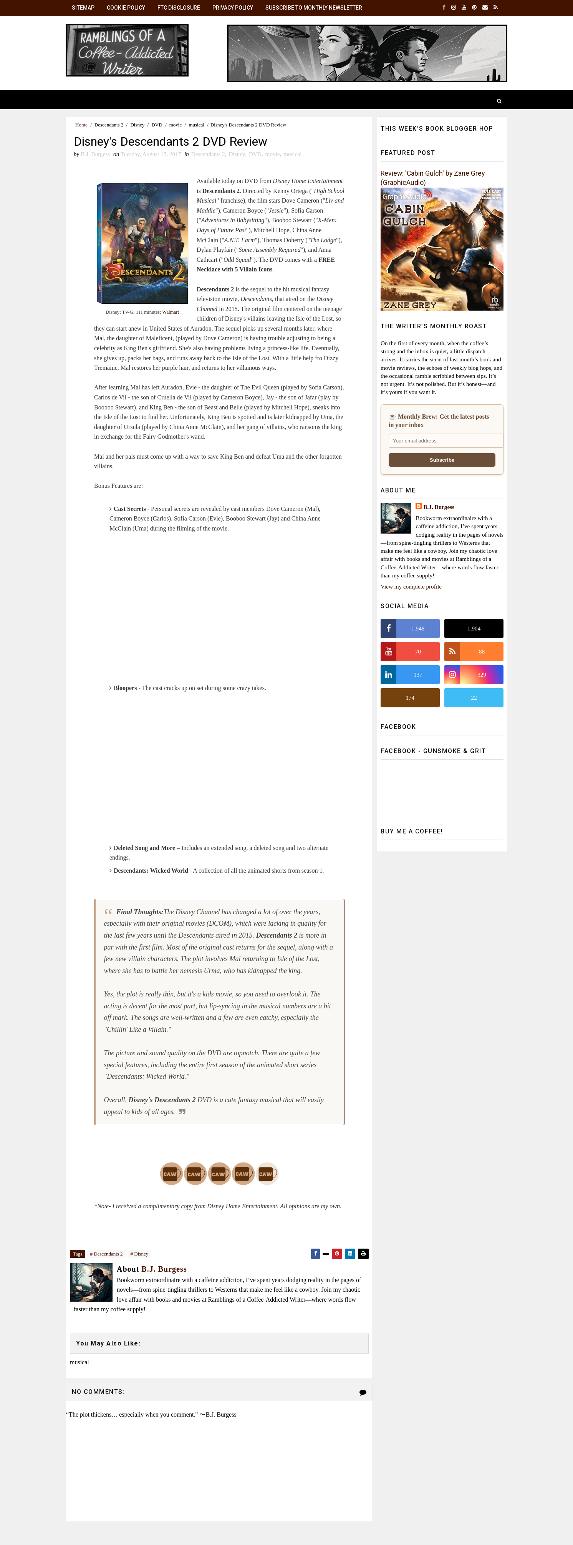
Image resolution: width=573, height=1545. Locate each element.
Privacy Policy (232, 8)
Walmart (170, 312)
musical (196, 125)
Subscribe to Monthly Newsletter (313, 8)
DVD (156, 125)
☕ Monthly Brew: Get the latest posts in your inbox (439, 420)
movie (175, 125)
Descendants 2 (108, 125)
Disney (137, 125)
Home (81, 125)
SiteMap (83, 8)
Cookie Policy (126, 8)
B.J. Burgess (438, 507)
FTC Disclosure (178, 8)
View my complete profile (411, 586)
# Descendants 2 (106, 1254)
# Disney (140, 1254)
